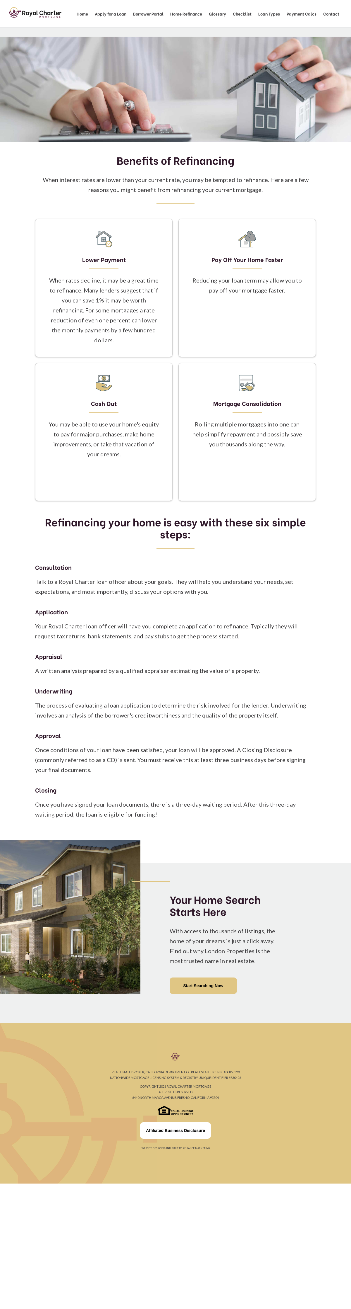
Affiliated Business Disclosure (175, 1130)
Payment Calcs (301, 14)
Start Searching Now (203, 985)
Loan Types (269, 14)
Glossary (217, 14)
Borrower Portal (148, 14)
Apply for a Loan (110, 14)
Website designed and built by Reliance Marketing (176, 1148)
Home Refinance (186, 14)
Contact (331, 14)
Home (82, 14)
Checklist (242, 14)
